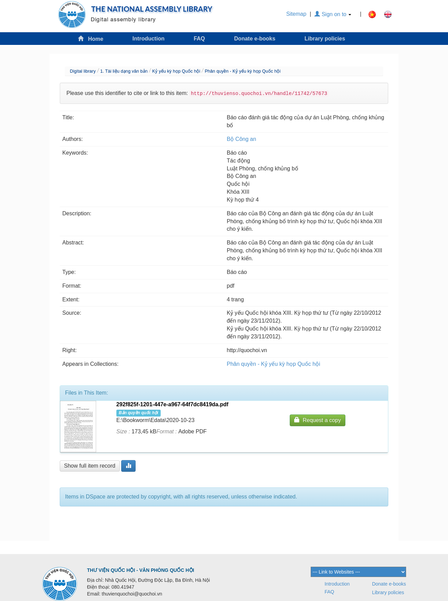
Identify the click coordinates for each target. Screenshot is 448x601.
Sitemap (296, 14)
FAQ (199, 38)
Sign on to (332, 14)
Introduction (148, 38)
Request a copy (317, 420)
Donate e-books (254, 38)
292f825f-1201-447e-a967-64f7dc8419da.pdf (172, 404)
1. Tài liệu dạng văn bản (124, 71)
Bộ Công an (241, 139)
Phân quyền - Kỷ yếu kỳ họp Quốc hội (242, 71)
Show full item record (89, 466)
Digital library (83, 71)
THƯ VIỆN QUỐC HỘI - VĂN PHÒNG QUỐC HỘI (140, 570)
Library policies (325, 38)
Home (90, 38)
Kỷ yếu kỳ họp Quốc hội (176, 71)
